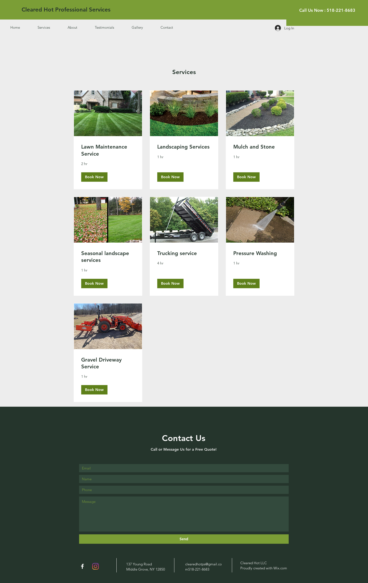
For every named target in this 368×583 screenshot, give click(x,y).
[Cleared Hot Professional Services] (66, 9)
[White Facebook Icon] (82, 566)
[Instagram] (95, 566)
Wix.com (280, 568)
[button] (94, 176)
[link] (108, 150)
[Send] (184, 539)
